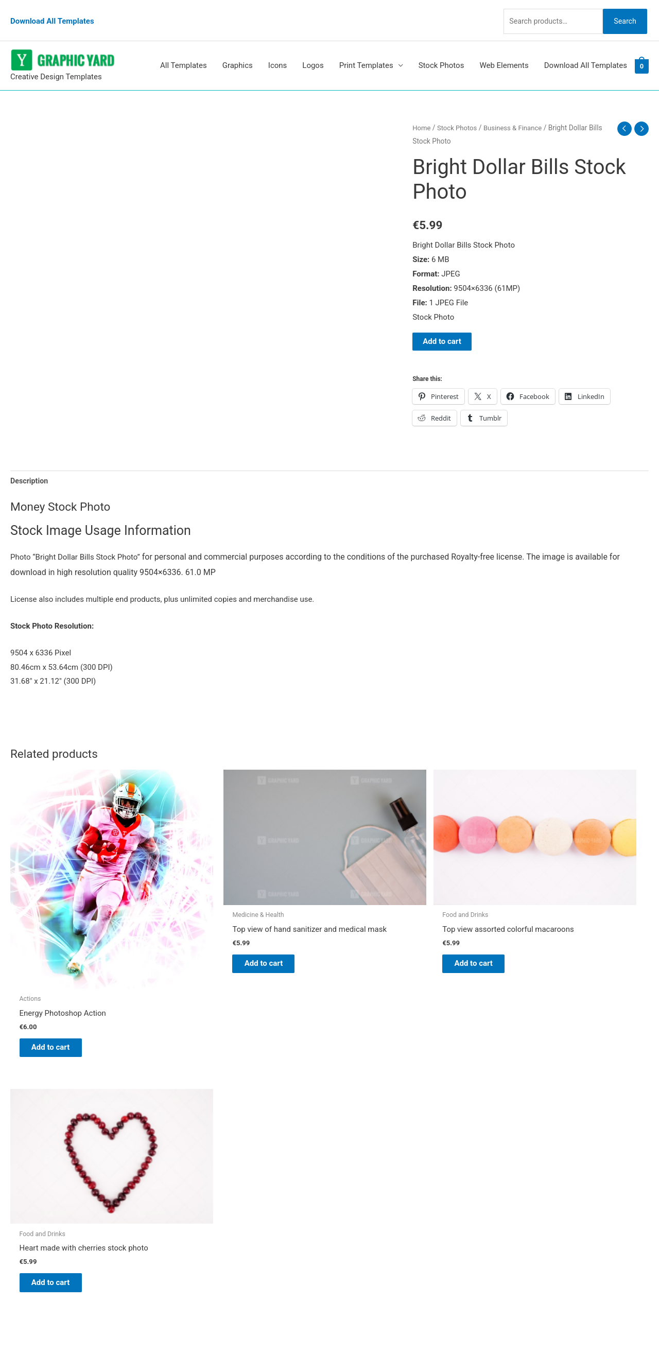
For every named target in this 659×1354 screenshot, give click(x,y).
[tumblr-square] (32, 1119)
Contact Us (359, 1168)
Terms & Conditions (373, 1197)
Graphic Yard (362, 1096)
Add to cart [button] (59, 980)
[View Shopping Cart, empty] (642, 51)
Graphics (237, 51)
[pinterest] (36, 1099)
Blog (347, 1111)
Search (622, 12)
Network (417, 1325)
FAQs (349, 1139)
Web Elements (503, 51)
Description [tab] (30, 466)
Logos (312, 51)
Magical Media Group (515, 1325)
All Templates (183, 51)
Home (421, 113)
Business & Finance (517, 113)
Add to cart (442, 326)
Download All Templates (52, 13)
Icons (277, 51)
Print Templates (366, 51)
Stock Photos (441, 51)
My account (360, 1154)
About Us (355, 1125)
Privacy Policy (363, 1182)
